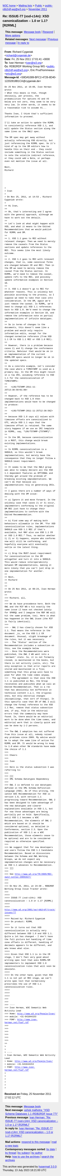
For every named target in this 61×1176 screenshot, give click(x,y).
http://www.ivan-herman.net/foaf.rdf (21, 1021)
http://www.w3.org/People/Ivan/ (36, 1013)
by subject (24, 1153)
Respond (48, 32)
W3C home (9, 5)
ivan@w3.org (33, 62)
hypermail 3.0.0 (47, 1166)
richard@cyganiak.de (18, 55)
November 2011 (37, 9)
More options (12, 35)
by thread (10, 1153)
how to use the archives (26, 1156)
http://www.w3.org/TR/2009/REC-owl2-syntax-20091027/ (29, 876)
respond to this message (35, 1142)
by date (50, 1149)
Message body (32, 32)
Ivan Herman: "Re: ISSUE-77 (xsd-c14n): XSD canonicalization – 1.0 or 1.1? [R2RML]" (31, 1121)
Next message (37, 39)
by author (37, 1153)
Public (38, 5)
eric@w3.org (13, 73)
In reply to (23, 42)
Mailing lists (25, 5)
